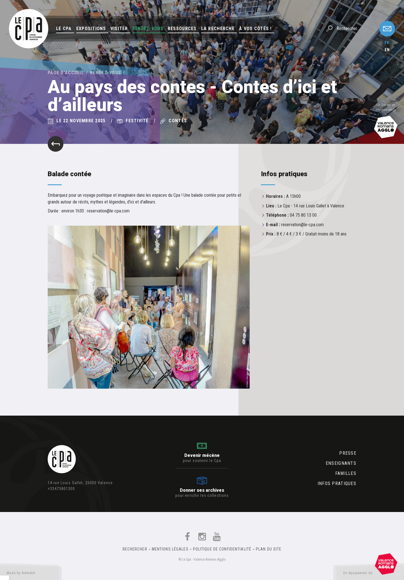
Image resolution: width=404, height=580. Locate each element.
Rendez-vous (147, 28)
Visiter (119, 28)
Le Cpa (64, 28)
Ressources (182, 28)
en (387, 49)
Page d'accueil (66, 72)
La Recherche (218, 28)
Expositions (91, 28)
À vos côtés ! (255, 28)
